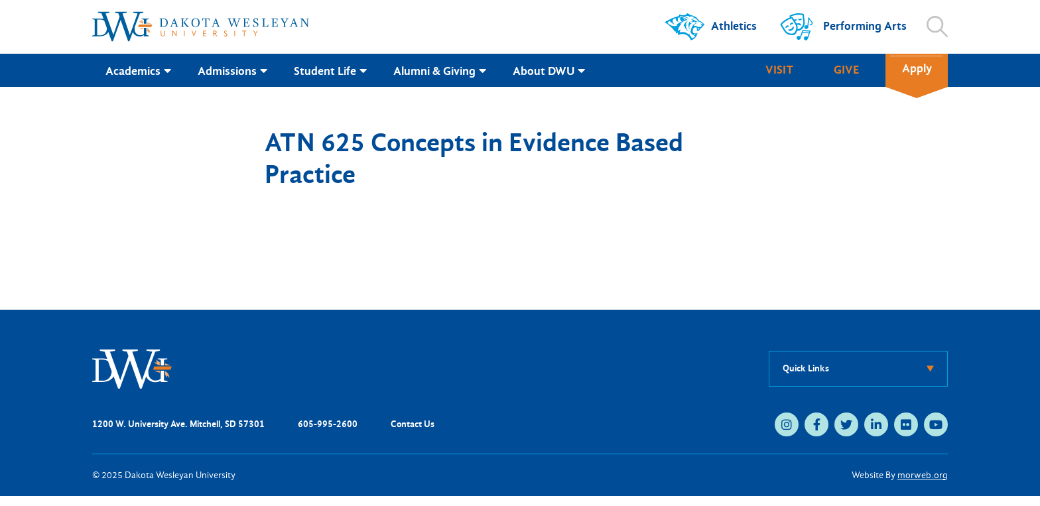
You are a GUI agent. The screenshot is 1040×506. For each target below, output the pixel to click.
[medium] (787, 424)
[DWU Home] (132, 367)
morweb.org (922, 475)
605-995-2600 (328, 424)
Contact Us (412, 424)
